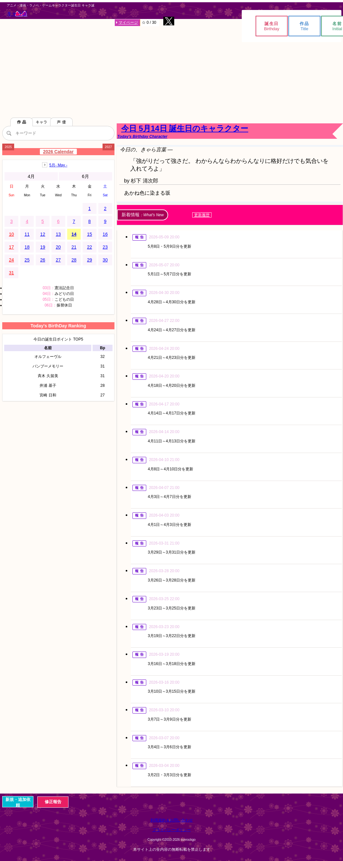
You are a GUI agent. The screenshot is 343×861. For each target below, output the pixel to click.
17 (11, 247)
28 (74, 259)
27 (58, 259)
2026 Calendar (58, 151)
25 (27, 259)
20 (58, 247)
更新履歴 (202, 215)
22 (89, 247)
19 (42, 247)
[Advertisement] (171, 67)
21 (74, 247)
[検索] (9, 133)
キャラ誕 (17, 13)
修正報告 (53, 801)
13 (58, 234)
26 (42, 259)
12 (42, 234)
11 (27, 234)
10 (11, 234)
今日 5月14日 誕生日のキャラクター (229, 131)
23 (105, 247)
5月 (58, 165)
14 (74, 234)
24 (11, 259)
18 (27, 247)
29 (89, 259)
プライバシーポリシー (171, 830)
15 (89, 234)
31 (11, 272)
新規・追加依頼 (18, 802)
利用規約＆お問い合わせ (171, 820)
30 (105, 259)
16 (105, 234)
